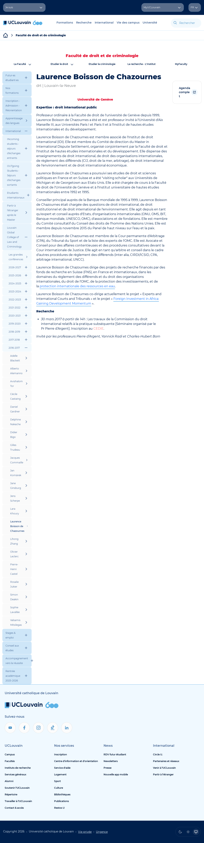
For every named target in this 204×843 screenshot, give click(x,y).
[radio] (180, 832)
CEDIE (98, 328)
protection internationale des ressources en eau (77, 286)
